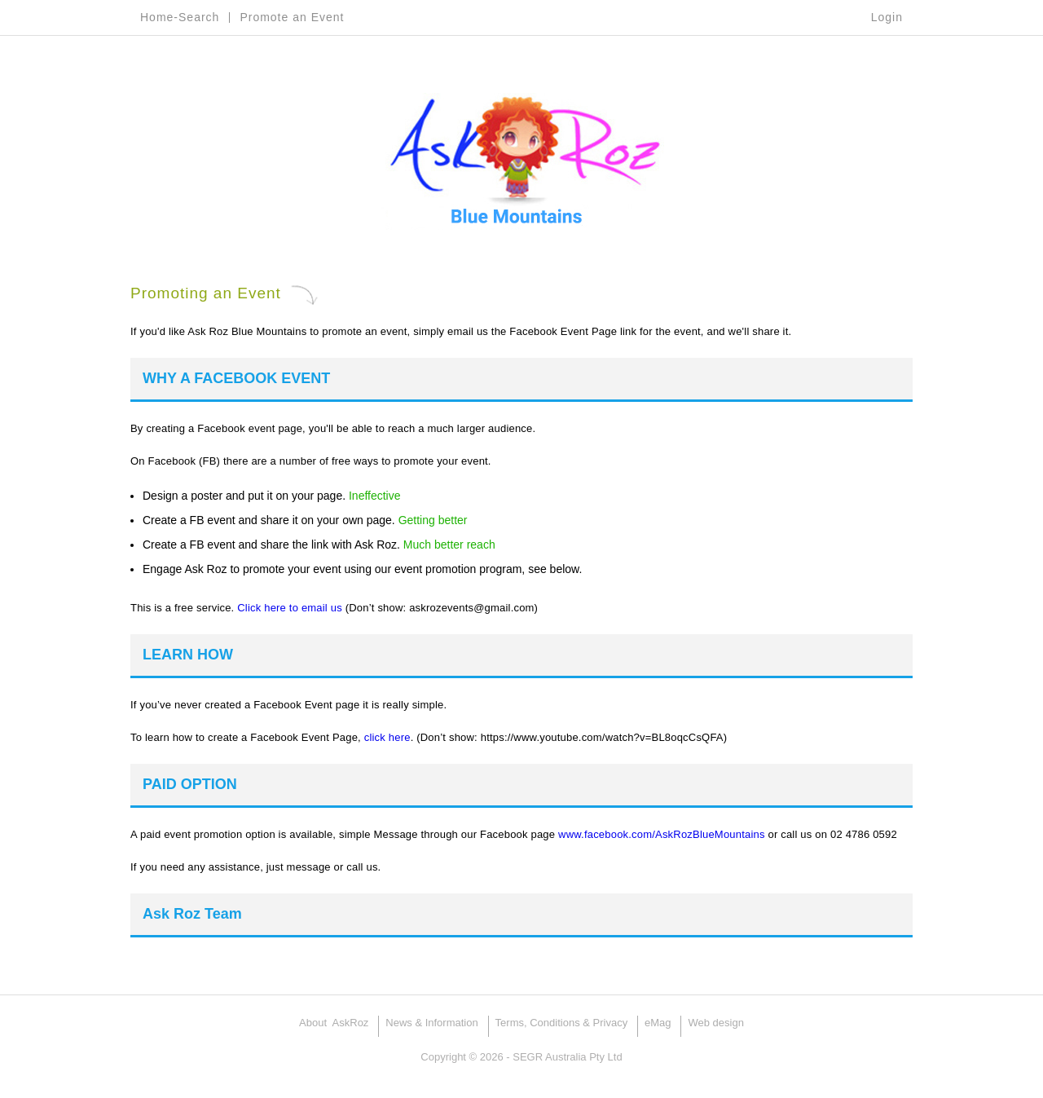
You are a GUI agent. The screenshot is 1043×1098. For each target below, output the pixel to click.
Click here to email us (289, 608)
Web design (715, 1022)
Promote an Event (292, 17)
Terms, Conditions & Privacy (561, 1022)
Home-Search (179, 17)
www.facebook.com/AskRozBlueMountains (661, 834)
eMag (658, 1022)
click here (387, 737)
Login (887, 17)
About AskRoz (333, 1022)
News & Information (431, 1022)
